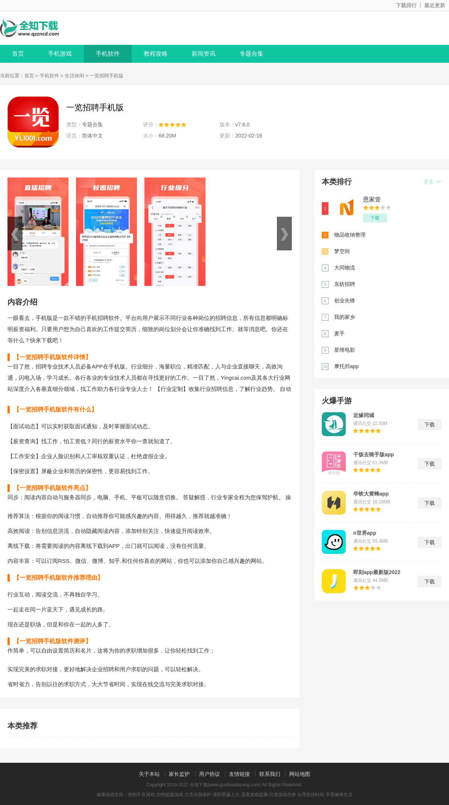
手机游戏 (60, 53)
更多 (432, 182)
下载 (374, 217)
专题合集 (251, 53)
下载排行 (406, 5)
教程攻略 (156, 53)
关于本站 (149, 774)
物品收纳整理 (350, 235)
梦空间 (342, 251)
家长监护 (179, 774)
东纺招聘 (344, 284)
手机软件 (108, 53)
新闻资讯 (204, 53)
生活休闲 (74, 75)
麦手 (339, 333)
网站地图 (299, 774)
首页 (18, 53)
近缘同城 (363, 415)
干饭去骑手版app (373, 454)
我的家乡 (344, 317)
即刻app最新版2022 (376, 572)
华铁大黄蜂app (371, 494)
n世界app (364, 533)
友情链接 (239, 774)
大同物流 (344, 268)
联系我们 (269, 774)
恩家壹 (372, 199)
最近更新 (434, 5)
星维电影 (344, 350)
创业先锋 (344, 300)
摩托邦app (346, 366)
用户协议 (209, 774)
